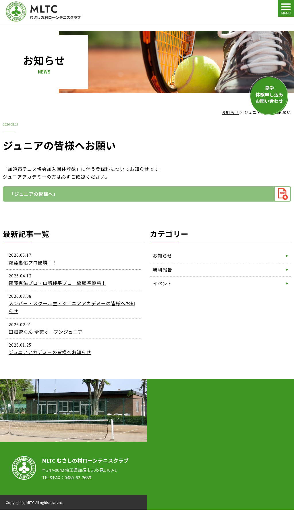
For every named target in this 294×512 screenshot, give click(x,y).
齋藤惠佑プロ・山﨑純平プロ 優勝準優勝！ (57, 282)
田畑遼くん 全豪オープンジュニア (46, 331)
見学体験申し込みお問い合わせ (269, 94)
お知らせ (162, 255)
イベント (162, 283)
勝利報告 (162, 269)
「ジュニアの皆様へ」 (33, 193)
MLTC (30, 502)
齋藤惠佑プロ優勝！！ (33, 262)
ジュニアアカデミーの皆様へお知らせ (50, 352)
